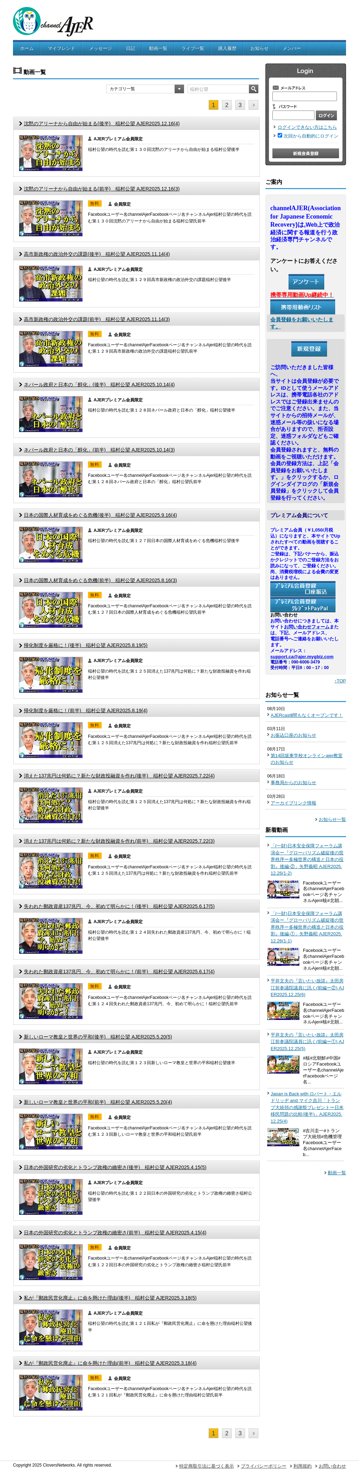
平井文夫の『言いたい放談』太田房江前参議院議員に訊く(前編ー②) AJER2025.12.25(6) (307, 987)
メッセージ (100, 48)
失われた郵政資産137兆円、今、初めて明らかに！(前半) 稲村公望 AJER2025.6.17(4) (119, 971)
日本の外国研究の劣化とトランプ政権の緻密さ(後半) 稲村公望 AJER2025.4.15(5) (115, 1167)
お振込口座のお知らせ (293, 735)
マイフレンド (61, 48)
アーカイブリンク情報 (293, 803)
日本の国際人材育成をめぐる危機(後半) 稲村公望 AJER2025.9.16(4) (100, 515)
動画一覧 (158, 48)
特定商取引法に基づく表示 (206, 1466)
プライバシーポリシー (263, 1466)
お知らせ (259, 48)
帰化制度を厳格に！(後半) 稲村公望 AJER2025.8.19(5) (86, 645)
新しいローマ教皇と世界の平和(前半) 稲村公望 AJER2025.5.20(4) (98, 1102)
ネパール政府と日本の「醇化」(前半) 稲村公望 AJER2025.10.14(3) (99, 450)
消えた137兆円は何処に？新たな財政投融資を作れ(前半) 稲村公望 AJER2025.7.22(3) (119, 841)
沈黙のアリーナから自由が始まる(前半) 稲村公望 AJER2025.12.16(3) (102, 189)
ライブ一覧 (192, 48)
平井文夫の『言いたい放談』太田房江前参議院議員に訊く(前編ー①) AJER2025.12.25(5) (307, 1041)
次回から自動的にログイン (311, 136)
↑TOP (340, 680)
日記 (130, 48)
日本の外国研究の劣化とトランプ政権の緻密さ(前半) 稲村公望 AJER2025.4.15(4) (115, 1232)
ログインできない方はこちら (307, 127)
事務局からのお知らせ (293, 782)
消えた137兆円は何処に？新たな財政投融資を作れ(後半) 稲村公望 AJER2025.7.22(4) (119, 776)
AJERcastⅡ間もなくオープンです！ (307, 715)
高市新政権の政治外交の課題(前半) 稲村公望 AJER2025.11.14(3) (97, 319)
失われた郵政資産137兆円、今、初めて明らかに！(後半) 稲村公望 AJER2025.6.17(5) (119, 906)
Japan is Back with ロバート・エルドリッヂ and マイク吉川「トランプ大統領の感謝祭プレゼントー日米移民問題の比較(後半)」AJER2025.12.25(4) (307, 1107)
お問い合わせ (332, 1466)
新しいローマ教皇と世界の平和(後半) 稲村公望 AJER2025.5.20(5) (98, 1037)
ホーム (27, 48)
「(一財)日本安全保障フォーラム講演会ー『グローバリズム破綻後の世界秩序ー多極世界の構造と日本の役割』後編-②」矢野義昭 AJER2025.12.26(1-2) (307, 859)
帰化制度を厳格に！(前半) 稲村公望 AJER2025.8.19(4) (86, 710)
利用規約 (302, 1466)
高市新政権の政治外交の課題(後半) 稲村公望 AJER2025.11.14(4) (97, 254)
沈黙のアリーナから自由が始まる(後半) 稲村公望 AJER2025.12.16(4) (102, 123)
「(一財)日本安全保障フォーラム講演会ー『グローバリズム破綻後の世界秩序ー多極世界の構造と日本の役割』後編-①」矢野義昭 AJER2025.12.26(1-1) (307, 927)
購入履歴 (227, 48)
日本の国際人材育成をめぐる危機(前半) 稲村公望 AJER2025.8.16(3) (100, 580)
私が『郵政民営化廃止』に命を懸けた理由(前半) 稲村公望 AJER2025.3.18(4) (110, 1363)
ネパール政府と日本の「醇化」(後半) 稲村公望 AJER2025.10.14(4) (99, 384)
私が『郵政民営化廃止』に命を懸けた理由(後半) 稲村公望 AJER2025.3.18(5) (110, 1298)
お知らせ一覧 (332, 819)
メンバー (292, 48)
